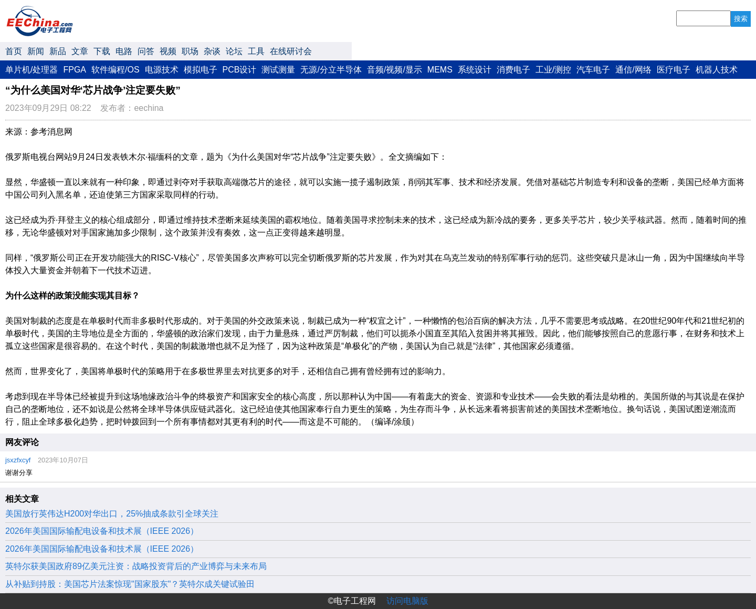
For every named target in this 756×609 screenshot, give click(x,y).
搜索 (741, 19)
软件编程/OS (115, 69)
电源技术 (161, 69)
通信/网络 (633, 69)
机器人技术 (717, 69)
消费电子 (513, 69)
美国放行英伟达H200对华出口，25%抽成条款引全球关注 (111, 513)
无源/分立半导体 (330, 69)
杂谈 (212, 51)
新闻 (35, 51)
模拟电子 (200, 69)
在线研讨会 (291, 51)
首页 (13, 51)
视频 (168, 51)
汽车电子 (593, 69)
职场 (190, 51)
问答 (146, 51)
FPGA (74, 69)
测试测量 (278, 69)
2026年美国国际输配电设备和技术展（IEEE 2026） (101, 531)
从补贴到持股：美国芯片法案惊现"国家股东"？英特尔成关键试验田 (130, 584)
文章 (79, 51)
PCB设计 (240, 69)
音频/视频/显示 (394, 69)
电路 (124, 51)
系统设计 (474, 69)
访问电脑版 (407, 600)
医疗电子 (673, 69)
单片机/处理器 (31, 69)
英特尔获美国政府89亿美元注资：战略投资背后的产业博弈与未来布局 (136, 566)
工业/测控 (553, 69)
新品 (57, 51)
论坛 (234, 51)
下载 (101, 51)
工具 (256, 51)
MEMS (440, 69)
